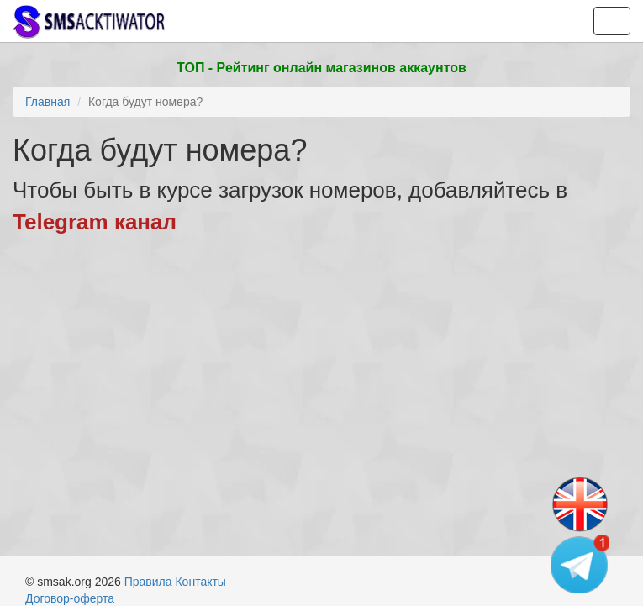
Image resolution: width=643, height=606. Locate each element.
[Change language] (580, 505)
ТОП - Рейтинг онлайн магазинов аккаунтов (321, 68)
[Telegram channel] (580, 564)
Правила (148, 581)
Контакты (200, 581)
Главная (47, 101)
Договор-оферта (69, 598)
